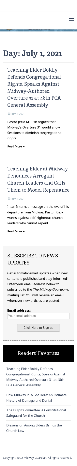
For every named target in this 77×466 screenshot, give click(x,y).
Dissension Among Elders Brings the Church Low (34, 428)
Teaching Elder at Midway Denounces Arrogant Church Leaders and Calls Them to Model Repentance (38, 179)
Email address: (38, 313)
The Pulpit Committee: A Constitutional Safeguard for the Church (36, 413)
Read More (14, 146)
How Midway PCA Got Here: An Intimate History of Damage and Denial (36, 398)
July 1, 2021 (18, 114)
